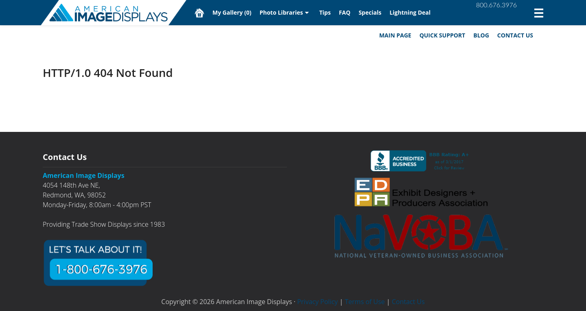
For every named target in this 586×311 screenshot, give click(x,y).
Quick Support (443, 35)
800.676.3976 (496, 5)
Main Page (395, 35)
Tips (324, 12)
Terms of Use (365, 301)
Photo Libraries (281, 12)
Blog (481, 35)
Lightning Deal (410, 12)
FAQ (345, 12)
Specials (370, 12)
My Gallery (231, 12)
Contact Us (515, 35)
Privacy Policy (317, 301)
